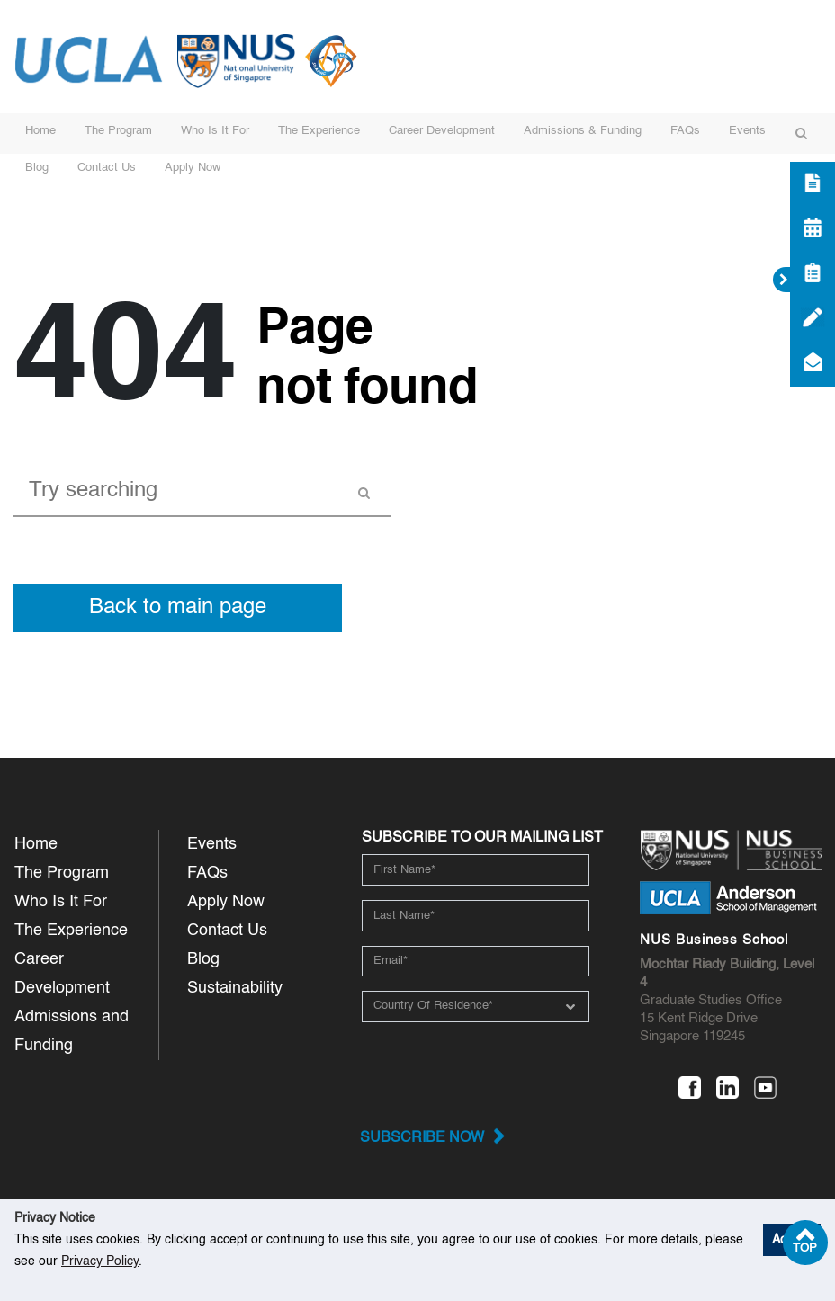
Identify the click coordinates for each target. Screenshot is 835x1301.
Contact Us (106, 168)
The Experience (319, 131)
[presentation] (485, 1072)
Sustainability (235, 988)
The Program (118, 131)
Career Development (442, 131)
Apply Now (192, 168)
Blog (37, 168)
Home (40, 131)
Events (747, 131)
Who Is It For (215, 131)
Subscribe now (422, 1138)
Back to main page (177, 608)
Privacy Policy (100, 1261)
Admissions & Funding (583, 131)
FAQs (685, 131)
